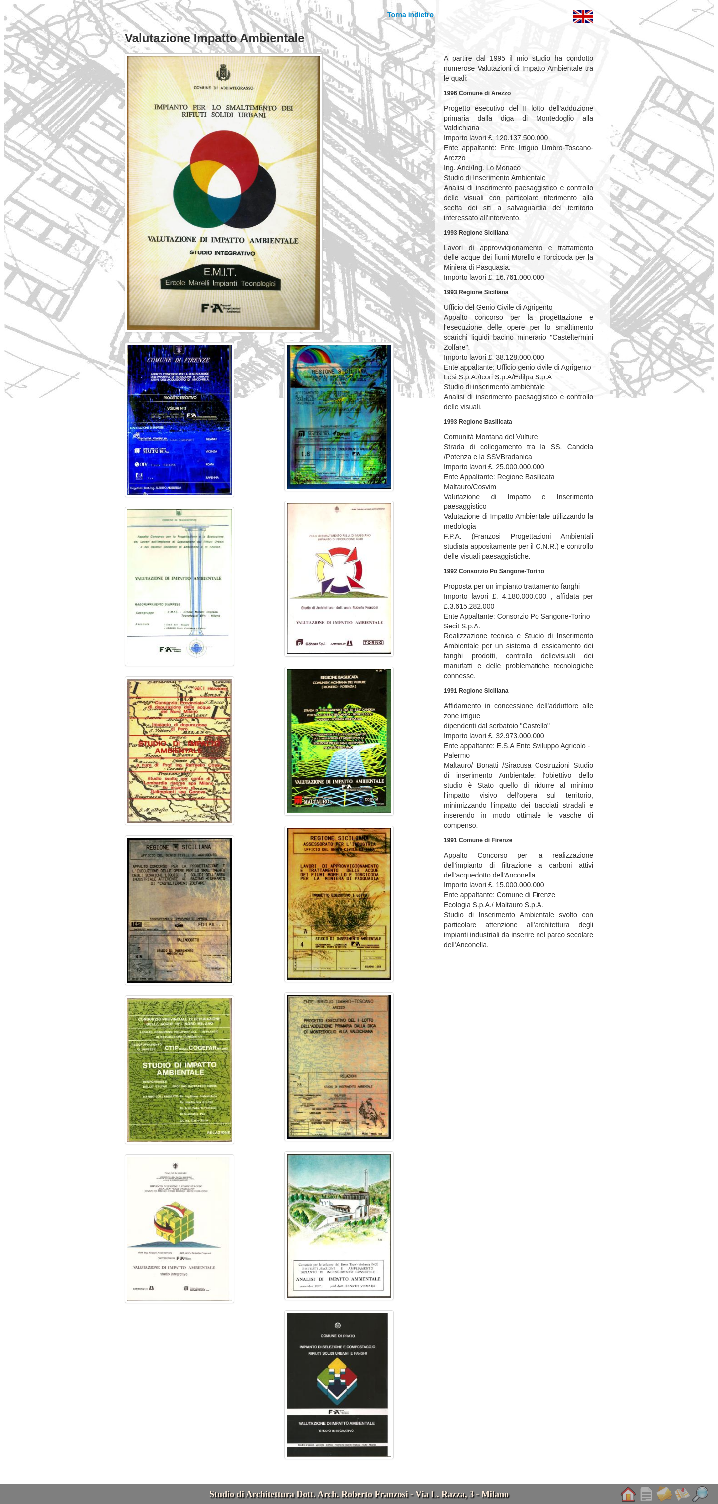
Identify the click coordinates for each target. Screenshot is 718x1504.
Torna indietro (410, 15)
